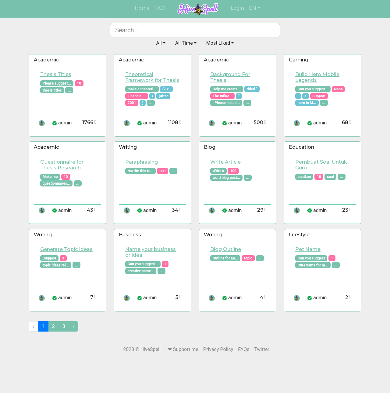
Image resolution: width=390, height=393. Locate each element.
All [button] (159, 43)
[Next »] (73, 326)
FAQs (243, 349)
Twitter (261, 349)
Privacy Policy (218, 349)
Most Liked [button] (218, 43)
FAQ (159, 8)
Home (143, 8)
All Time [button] (184, 43)
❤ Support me (183, 349)
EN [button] (252, 8)
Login (237, 8)
